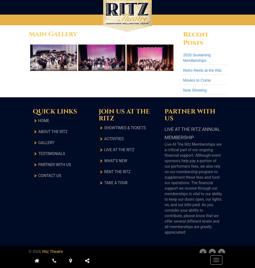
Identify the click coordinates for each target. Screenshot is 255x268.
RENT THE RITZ (117, 172)
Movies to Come (197, 80)
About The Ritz (53, 131)
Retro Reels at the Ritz (202, 70)
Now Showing (195, 90)
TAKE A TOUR (116, 183)
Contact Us (49, 175)
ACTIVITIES (114, 139)
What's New (115, 161)
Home (43, 120)
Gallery (46, 142)
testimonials (51, 153)
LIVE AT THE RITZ (119, 150)
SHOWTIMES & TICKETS (125, 128)
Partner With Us (54, 164)
